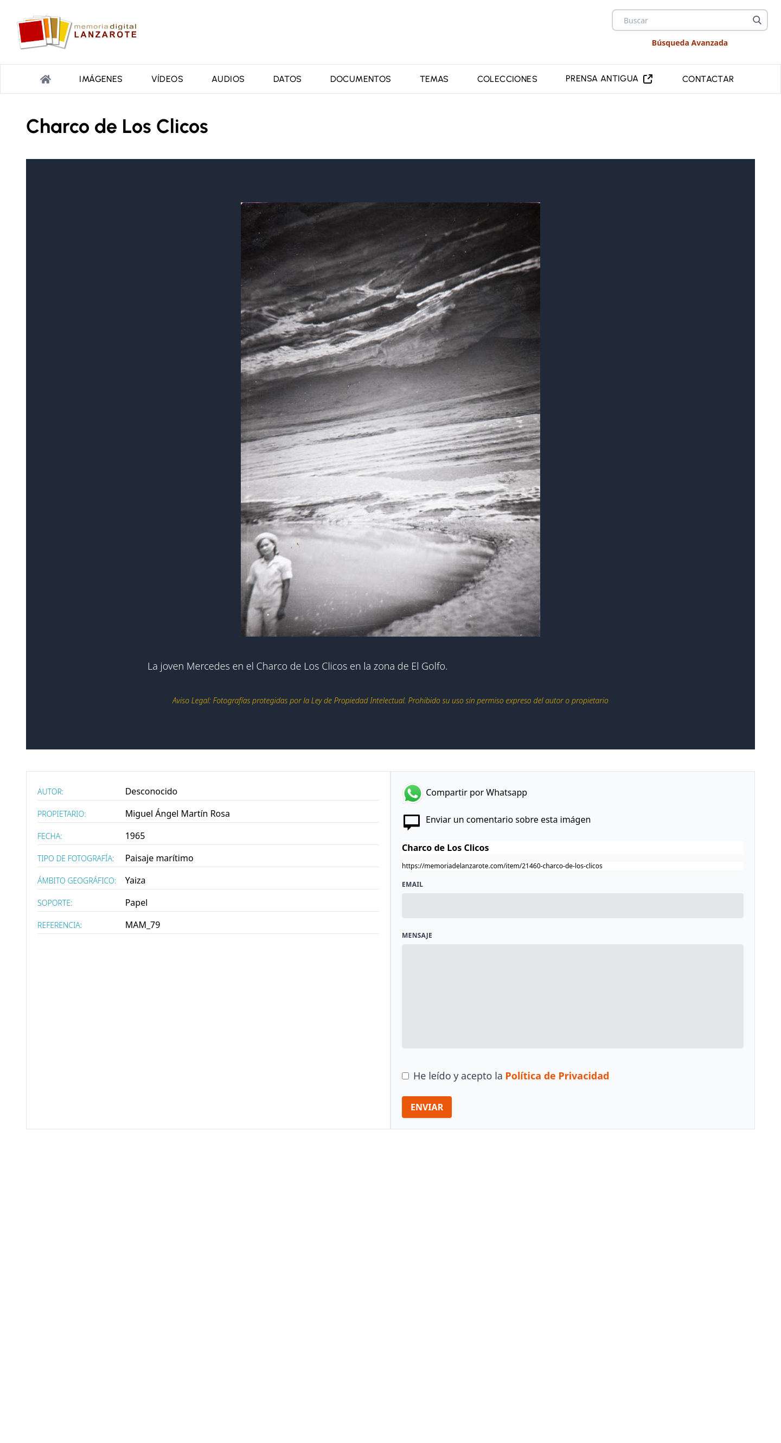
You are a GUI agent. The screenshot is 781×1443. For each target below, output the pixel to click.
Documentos (361, 78)
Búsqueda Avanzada (690, 42)
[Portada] (45, 78)
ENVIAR (427, 1105)
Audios (228, 78)
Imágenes (101, 78)
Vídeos (167, 78)
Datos (287, 78)
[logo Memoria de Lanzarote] (80, 32)
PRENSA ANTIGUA (610, 78)
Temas (434, 78)
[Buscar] (757, 20)
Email (412, 882)
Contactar (708, 78)
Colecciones (507, 78)
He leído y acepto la (511, 1073)
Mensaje (417, 933)
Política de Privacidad (557, 1073)
